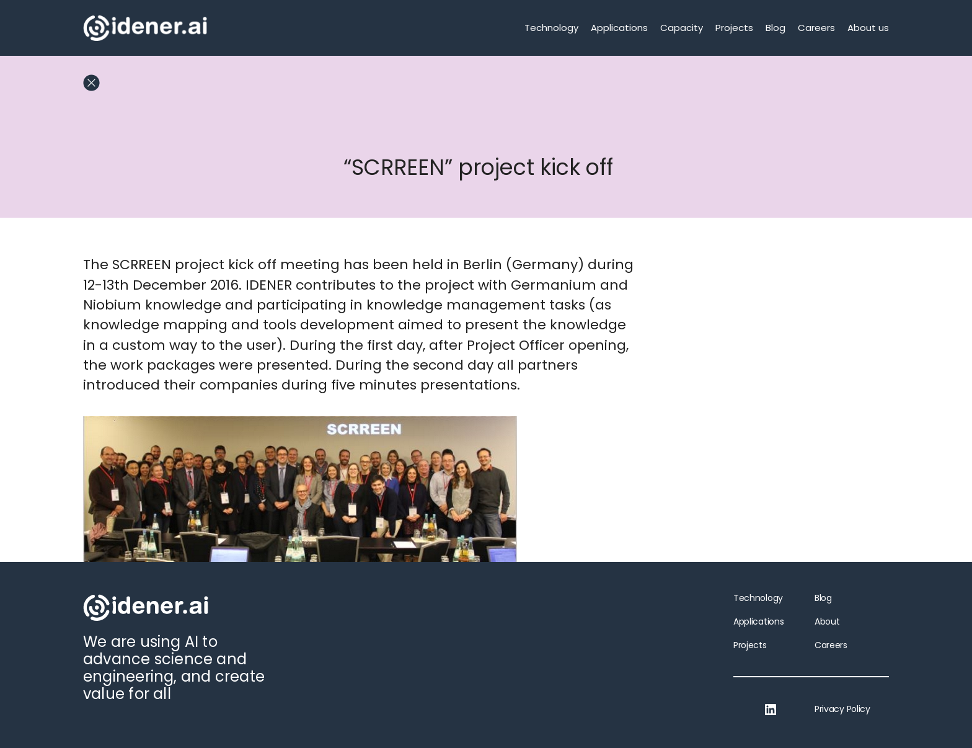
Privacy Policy (842, 709)
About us (868, 27)
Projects (734, 27)
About (827, 621)
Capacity (681, 27)
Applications (619, 27)
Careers (816, 27)
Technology (551, 27)
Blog (775, 27)
